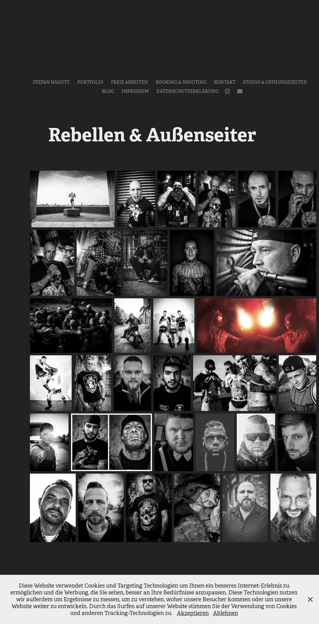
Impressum (135, 91)
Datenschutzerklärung (187, 91)
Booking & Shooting (181, 82)
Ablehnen (225, 613)
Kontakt (225, 82)
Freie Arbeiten (129, 82)
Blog (108, 91)
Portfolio (90, 82)
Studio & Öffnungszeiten (275, 82)
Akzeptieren (193, 613)
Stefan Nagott (51, 82)
